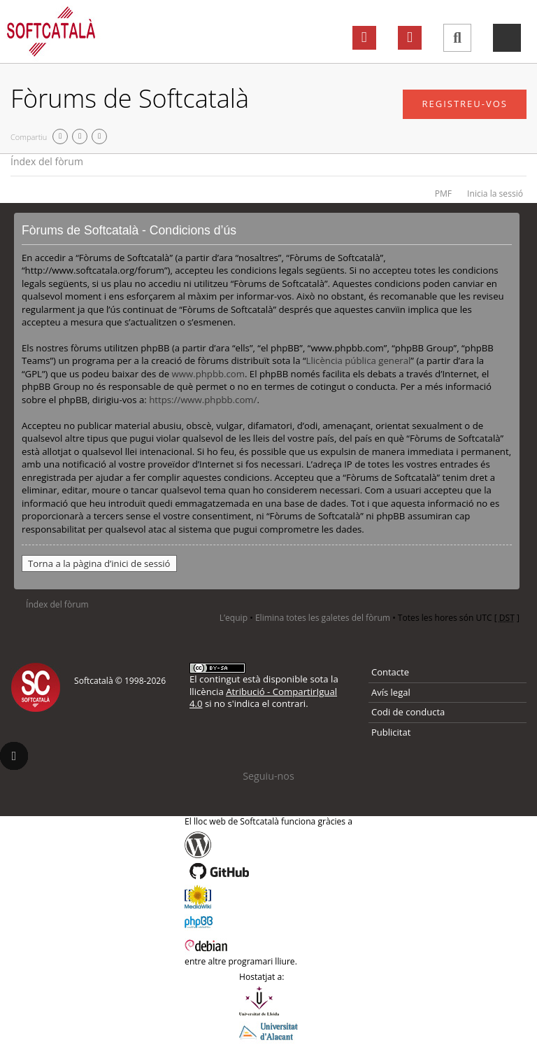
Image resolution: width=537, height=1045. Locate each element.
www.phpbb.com (208, 373)
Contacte (390, 672)
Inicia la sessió (495, 193)
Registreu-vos (465, 103)
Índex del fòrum (46, 161)
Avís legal (390, 692)
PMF (443, 193)
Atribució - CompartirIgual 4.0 (263, 697)
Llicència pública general (358, 360)
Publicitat (390, 732)
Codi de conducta (408, 712)
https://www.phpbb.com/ (203, 399)
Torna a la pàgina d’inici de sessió (99, 563)
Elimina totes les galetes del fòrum (322, 618)
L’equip (234, 618)
